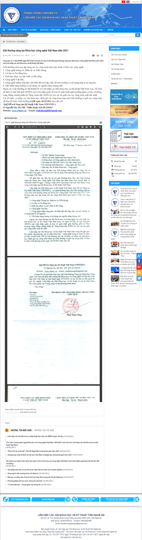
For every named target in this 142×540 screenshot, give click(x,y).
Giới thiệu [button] (13, 31)
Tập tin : (27, 122)
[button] (100, 122)
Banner (114, 84)
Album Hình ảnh (48, 499)
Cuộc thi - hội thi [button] (72, 31)
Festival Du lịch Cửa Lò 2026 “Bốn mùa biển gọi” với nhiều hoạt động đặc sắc (129, 192)
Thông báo (115, 74)
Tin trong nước (117, 69)
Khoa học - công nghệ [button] (51, 31)
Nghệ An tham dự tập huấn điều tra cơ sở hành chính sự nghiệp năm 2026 (124, 262)
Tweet (7, 423)
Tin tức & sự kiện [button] (29, 31)
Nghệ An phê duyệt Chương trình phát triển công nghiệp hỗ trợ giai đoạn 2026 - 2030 (123, 234)
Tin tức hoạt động (119, 55)
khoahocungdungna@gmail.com (74, 523)
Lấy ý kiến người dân (19, 499)
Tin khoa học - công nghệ (121, 79)
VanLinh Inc (76, 537)
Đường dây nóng (86, 500)
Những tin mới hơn (21, 430)
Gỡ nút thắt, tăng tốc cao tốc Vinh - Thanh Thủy (128, 253)
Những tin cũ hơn (44, 430)
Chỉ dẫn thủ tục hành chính (118, 500)
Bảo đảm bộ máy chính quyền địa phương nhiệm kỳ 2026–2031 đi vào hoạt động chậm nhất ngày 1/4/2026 (124, 281)
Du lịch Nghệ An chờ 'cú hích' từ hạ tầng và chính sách (129, 223)
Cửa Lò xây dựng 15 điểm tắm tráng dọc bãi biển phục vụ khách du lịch (128, 203)
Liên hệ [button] (110, 30)
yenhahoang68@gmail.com (49, 110)
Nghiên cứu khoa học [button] (94, 31)
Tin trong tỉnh (117, 64)
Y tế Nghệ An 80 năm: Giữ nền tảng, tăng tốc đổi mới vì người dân (129, 270)
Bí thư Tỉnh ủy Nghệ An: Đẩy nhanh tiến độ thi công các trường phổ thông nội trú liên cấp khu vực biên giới (124, 213)
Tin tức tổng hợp (118, 60)
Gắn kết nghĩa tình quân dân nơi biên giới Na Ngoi (129, 245)
